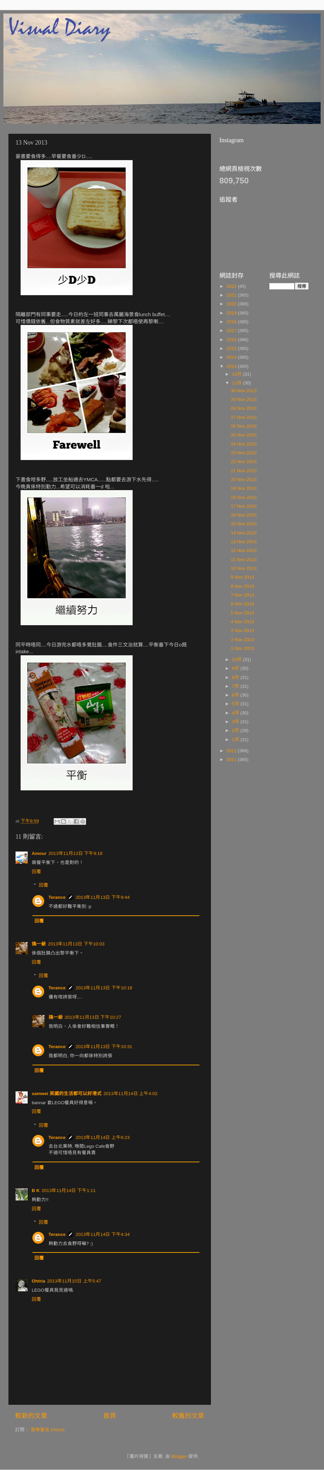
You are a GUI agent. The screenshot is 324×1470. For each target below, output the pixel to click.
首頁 (109, 1415)
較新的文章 (31, 1415)
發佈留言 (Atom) (47, 1429)
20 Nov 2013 (244, 479)
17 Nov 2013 (244, 506)
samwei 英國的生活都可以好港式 (67, 1093)
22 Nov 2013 (244, 461)
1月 (236, 739)
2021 (232, 295)
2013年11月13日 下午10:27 (93, 1017)
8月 (236, 677)
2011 (232, 759)
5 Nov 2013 (242, 612)
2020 (232, 303)
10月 (237, 659)
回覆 (36, 871)
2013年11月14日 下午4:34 (103, 1234)
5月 (236, 703)
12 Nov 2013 (244, 550)
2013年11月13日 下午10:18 (104, 987)
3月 (236, 721)
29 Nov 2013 (244, 399)
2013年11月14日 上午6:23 (103, 1137)
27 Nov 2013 (244, 417)
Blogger (179, 1456)
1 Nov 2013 (242, 648)
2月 (236, 730)
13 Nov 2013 (244, 541)
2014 (232, 357)
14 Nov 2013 (244, 532)
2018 (232, 321)
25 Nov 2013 (244, 434)
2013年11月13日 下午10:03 (76, 943)
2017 (232, 330)
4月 (236, 712)
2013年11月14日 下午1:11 (69, 1190)
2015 (232, 348)
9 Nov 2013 (242, 577)
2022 (232, 286)
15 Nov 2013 (244, 523)
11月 (237, 382)
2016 (232, 339)
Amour (39, 853)
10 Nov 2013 (244, 568)
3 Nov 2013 (242, 630)
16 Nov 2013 (244, 514)
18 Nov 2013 (244, 497)
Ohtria (38, 1281)
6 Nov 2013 (242, 603)
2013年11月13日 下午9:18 (76, 853)
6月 (236, 695)
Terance (57, 897)
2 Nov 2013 (242, 639)
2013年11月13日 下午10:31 (104, 1046)
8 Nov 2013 (242, 586)
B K (35, 1190)
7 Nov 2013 (242, 595)
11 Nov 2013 (244, 559)
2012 (232, 750)
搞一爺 (39, 943)
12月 (237, 374)
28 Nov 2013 (244, 408)
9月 (236, 668)
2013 (232, 366)
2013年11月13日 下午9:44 (103, 897)
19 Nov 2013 (244, 488)
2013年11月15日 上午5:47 (74, 1281)
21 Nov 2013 (244, 470)
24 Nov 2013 (244, 444)
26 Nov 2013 (244, 426)
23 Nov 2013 (244, 452)
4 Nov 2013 (242, 621)
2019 (232, 312)
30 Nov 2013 (244, 390)
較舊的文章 (188, 1415)
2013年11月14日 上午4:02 (131, 1093)
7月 (236, 686)
